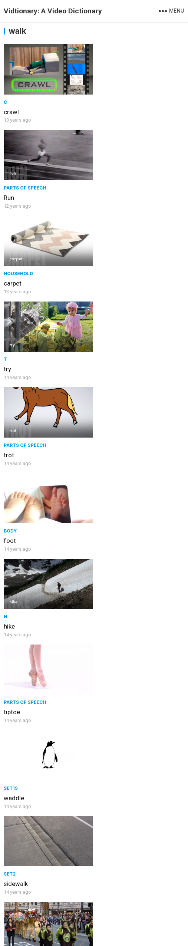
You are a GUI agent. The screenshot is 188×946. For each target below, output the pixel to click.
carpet (13, 195)
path (10, 618)
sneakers (109, 533)
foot (103, 279)
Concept (15, 608)
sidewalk (109, 448)
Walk (10, 888)
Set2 (103, 439)
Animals (108, 777)
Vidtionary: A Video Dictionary (53, 11)
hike (9, 364)
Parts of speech (118, 100)
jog (101, 887)
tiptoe (105, 364)
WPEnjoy (94, 936)
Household (18, 185)
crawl (11, 110)
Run (102, 110)
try (101, 195)
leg (101, 618)
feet (9, 702)
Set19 (11, 439)
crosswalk (111, 702)
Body (104, 270)
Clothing (109, 523)
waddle (14, 448)
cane (10, 787)
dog (102, 787)
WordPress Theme (137, 926)
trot (9, 279)
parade (13, 533)
